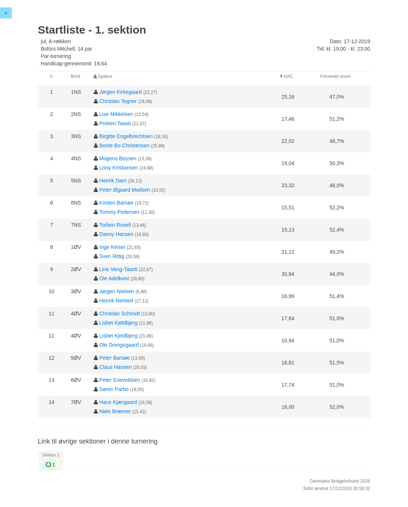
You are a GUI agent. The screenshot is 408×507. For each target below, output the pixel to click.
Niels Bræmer (115, 411)
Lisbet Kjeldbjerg (118, 323)
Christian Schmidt (119, 313)
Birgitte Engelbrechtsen (126, 136)
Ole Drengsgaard (119, 345)
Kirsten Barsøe (116, 203)
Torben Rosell (115, 225)
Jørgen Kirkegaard (120, 92)
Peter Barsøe (114, 358)
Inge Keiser (112, 247)
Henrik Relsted (116, 301)
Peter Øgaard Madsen (124, 190)
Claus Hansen (115, 367)
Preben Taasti (115, 123)
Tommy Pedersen (119, 212)
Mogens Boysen (117, 158)
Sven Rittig (111, 256)
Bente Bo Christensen (124, 145)
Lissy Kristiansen (118, 168)
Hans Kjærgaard (118, 402)
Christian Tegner (118, 101)
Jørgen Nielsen (116, 291)
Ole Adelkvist (114, 278)
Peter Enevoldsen (119, 380)
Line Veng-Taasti (118, 269)
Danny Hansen (116, 234)
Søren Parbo (113, 389)
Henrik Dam (113, 181)
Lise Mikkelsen (116, 114)
